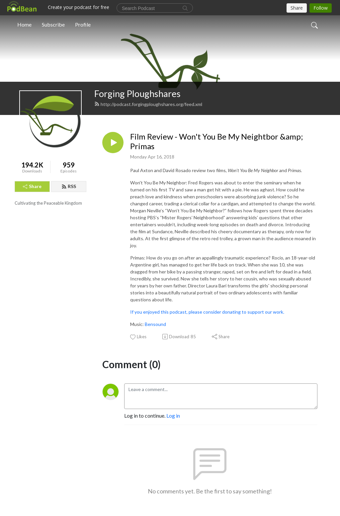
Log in (173, 415)
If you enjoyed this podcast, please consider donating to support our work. (207, 312)
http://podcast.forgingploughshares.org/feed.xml (148, 104)
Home (24, 24)
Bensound (155, 324)
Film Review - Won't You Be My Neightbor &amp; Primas (216, 141)
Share (32, 186)
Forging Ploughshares (137, 93)
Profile (83, 24)
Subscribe (53, 24)
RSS (68, 186)
